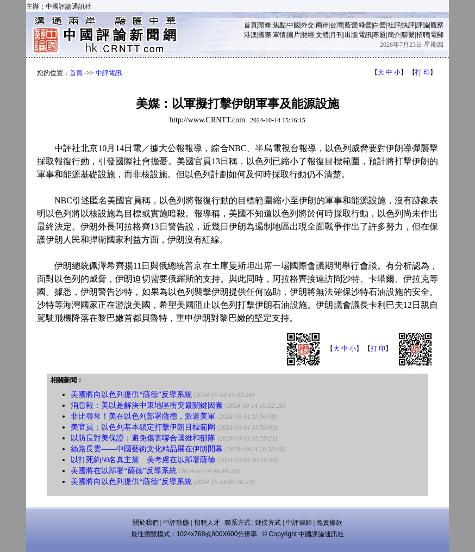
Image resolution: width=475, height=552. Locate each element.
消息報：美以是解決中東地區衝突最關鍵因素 (147, 405)
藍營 (351, 25)
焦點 (279, 25)
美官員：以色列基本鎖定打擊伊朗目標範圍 (143, 427)
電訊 (365, 35)
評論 (422, 25)
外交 (307, 25)
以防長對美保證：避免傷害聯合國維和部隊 (143, 438)
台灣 (336, 25)
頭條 (264, 25)
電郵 (436, 35)
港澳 (250, 35)
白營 (379, 25)
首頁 (250, 25)
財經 (307, 35)
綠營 (365, 25)
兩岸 (322, 25)
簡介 (394, 35)
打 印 (422, 72)
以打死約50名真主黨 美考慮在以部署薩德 (143, 460)
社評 (394, 25)
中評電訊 (109, 73)
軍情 (279, 35)
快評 (408, 25)
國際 (264, 35)
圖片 (293, 35)
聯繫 (408, 35)
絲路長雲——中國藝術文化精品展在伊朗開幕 (147, 449)
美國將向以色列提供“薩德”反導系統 (131, 394)
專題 (379, 35)
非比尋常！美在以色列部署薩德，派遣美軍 (143, 416)
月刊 (336, 35)
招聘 (422, 35)
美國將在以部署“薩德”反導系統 (123, 471)
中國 (293, 25)
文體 (322, 35)
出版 (351, 35)
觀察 (436, 25)
